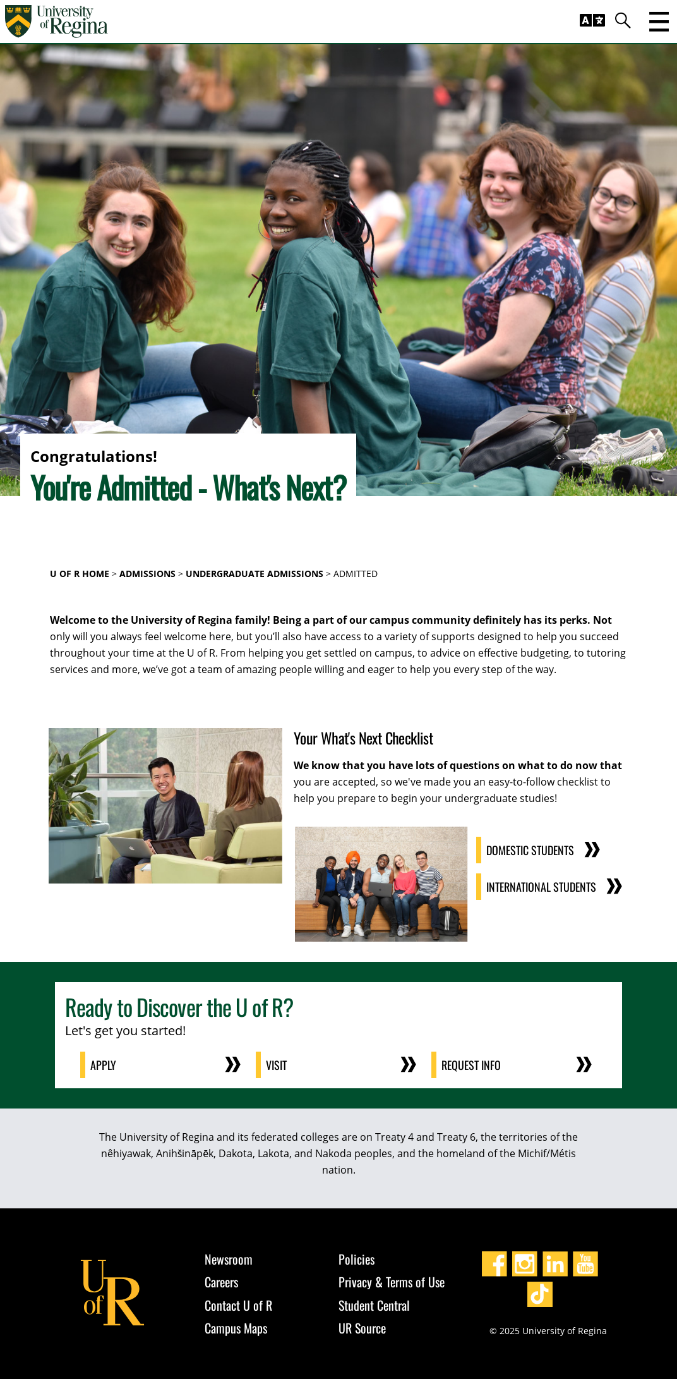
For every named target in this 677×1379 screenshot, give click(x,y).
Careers (221, 1281)
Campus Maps (236, 1327)
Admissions (147, 574)
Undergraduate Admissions (254, 574)
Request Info (471, 1065)
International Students (541, 886)
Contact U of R (238, 1305)
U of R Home (79, 574)
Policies (356, 1258)
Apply (103, 1065)
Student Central (374, 1305)
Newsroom (229, 1258)
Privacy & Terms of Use (391, 1281)
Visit (276, 1065)
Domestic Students (530, 850)
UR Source (362, 1327)
